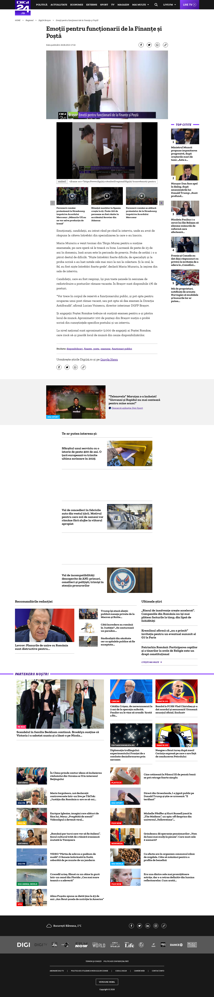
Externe (91, 4)
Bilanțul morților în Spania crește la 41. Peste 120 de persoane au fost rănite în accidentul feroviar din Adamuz (106, 214)
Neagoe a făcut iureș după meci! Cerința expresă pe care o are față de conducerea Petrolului (175, 753)
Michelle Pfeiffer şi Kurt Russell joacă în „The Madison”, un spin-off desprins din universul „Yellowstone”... (168, 816)
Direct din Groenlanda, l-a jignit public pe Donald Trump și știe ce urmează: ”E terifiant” (169, 796)
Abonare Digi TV (57, 971)
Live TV (187, 4)
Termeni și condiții (93, 961)
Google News (109, 359)
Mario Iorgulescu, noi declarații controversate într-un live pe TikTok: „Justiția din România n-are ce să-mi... (73, 796)
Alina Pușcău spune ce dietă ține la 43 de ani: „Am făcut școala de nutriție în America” (77, 897)
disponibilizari (75, 348)
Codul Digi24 (121, 971)
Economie (76, 4)
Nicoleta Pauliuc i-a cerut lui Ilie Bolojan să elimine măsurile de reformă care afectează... (185, 226)
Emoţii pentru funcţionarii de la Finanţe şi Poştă (77, 20)
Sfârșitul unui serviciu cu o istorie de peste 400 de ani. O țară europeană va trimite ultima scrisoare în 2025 (81, 453)
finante (88, 348)
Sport (104, 4)
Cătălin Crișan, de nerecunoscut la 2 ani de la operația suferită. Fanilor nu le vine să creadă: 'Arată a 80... (131, 711)
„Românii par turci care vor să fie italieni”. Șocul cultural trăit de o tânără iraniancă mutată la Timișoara (75, 837)
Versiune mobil (107, 981)
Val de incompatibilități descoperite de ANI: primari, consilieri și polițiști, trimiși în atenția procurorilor (83, 580)
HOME (18, 20)
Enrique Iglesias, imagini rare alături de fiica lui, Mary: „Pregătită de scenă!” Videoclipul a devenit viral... (74, 816)
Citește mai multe (150, 662)
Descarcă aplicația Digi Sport (127, 407)
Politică (41, 4)
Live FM (168, 4)
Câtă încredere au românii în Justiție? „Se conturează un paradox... (117, 627)
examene (106, 348)
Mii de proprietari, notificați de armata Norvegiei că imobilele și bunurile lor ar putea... (184, 295)
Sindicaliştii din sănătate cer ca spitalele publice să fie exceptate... (118, 641)
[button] (107, 150)
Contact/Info (158, 971)
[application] (107, 150)
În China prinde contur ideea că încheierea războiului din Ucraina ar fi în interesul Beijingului (76, 776)
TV (112, 4)
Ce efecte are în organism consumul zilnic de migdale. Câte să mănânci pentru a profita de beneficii (169, 857)
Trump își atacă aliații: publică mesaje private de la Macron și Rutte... (118, 614)
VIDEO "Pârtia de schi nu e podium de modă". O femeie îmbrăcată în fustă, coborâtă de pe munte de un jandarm (73, 857)
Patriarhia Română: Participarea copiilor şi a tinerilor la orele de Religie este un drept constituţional (169, 650)
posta (96, 348)
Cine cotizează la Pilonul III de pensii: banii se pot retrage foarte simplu (170, 776)
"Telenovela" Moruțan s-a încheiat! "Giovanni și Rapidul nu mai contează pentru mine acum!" (134, 399)
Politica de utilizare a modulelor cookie (89, 971)
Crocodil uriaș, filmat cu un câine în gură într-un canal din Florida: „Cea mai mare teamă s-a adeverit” (75, 877)
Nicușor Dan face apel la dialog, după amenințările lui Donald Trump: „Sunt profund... (184, 190)
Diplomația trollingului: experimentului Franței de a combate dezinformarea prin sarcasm (127, 754)
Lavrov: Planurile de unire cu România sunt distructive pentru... (41, 647)
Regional (30, 20)
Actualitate (59, 4)
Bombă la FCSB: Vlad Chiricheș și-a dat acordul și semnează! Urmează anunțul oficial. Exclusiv (176, 709)
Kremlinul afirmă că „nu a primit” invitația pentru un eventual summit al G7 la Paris (168, 634)
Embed (62, 181)
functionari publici (122, 348)
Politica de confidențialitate (116, 961)
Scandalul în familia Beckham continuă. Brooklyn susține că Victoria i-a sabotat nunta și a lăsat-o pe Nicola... (58, 733)
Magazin (123, 4)
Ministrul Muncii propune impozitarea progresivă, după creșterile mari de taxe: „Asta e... (184, 154)
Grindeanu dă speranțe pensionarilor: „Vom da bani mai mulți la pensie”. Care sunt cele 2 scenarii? (170, 837)
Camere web (139, 971)
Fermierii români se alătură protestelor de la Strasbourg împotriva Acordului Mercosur (141, 212)
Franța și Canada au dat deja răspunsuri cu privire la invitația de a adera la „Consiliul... (185, 260)
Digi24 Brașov (45, 20)
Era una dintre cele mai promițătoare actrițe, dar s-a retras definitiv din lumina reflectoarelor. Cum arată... (169, 877)
